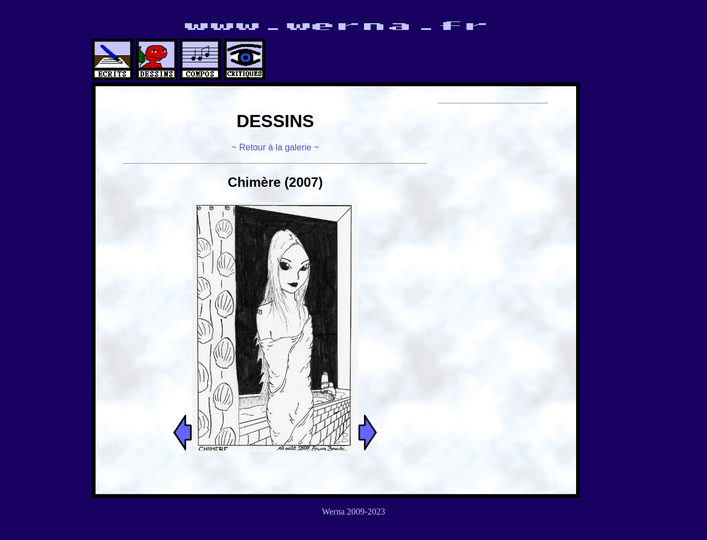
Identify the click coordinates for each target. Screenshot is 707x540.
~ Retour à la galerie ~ (275, 147)
